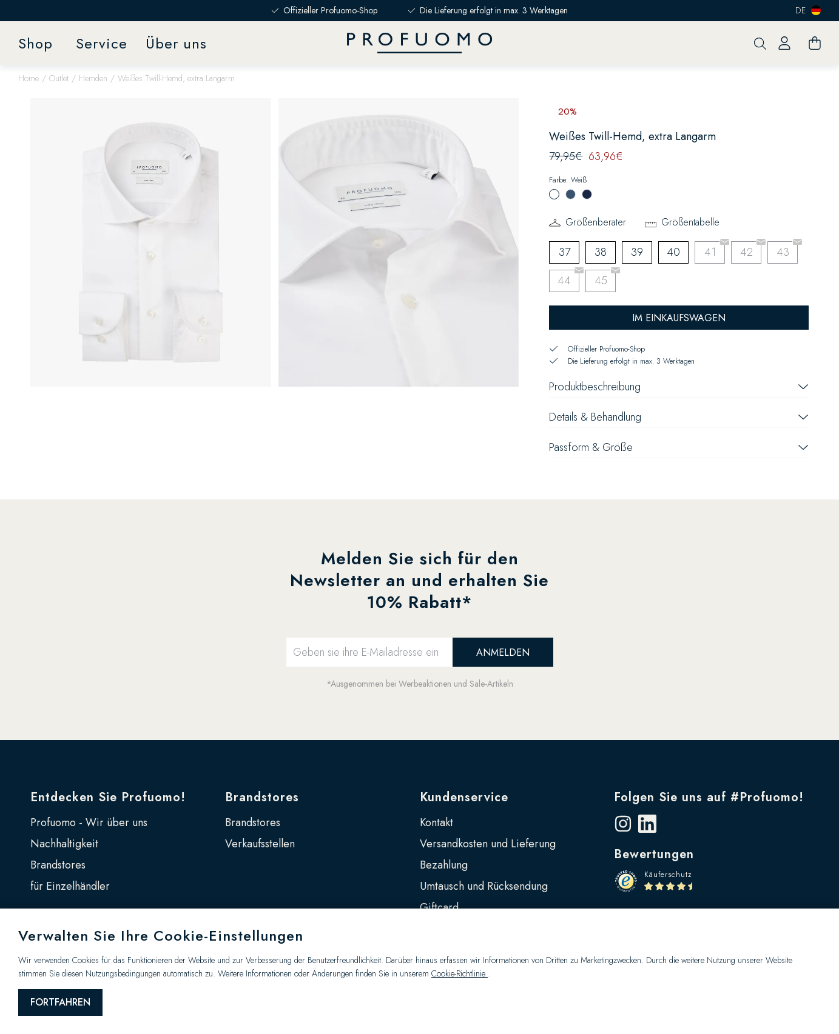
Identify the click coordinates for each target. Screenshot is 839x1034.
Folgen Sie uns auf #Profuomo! (709, 797)
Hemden (93, 78)
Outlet (59, 78)
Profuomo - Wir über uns (88, 822)
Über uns (176, 43)
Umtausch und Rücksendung (484, 886)
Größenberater (595, 222)
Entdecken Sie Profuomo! (108, 797)
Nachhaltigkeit (64, 844)
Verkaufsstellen (260, 844)
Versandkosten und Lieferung (488, 844)
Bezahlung (444, 865)
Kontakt (436, 822)
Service (101, 43)
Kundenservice (464, 797)
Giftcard (439, 907)
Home (28, 78)
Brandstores (58, 865)
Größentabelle (690, 222)
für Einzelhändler (70, 886)
